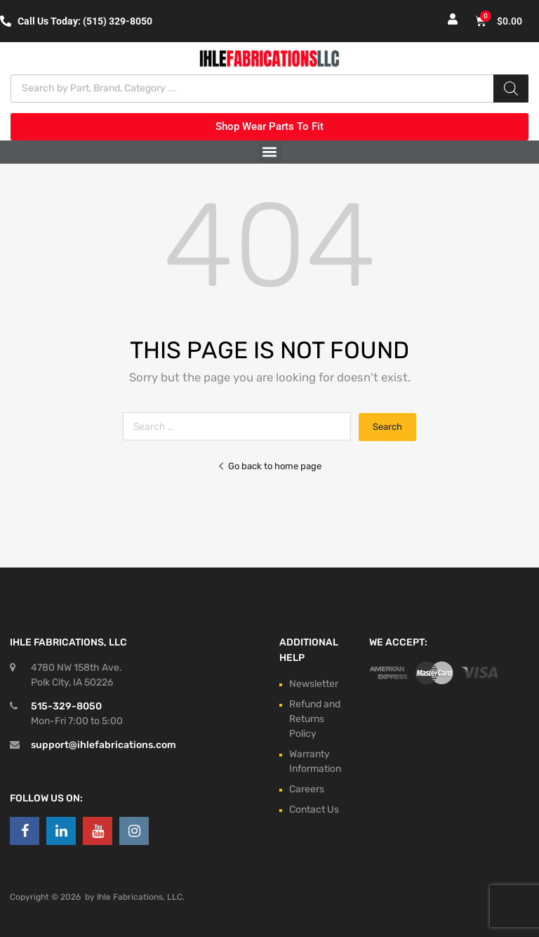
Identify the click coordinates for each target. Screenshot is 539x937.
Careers (306, 789)
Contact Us (314, 809)
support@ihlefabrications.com (103, 745)
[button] (269, 152)
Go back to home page (269, 466)
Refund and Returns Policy (314, 719)
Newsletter (313, 684)
